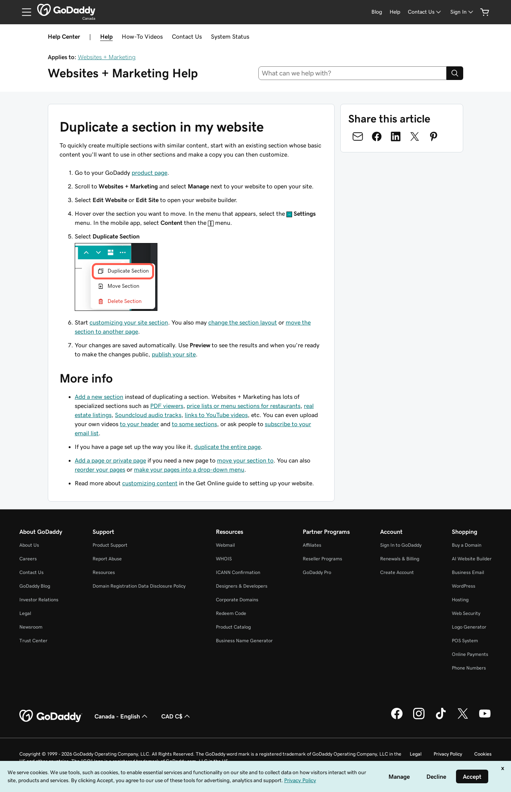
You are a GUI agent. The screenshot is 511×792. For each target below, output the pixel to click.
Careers (28, 558)
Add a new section (99, 397)
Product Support (110, 545)
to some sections (194, 424)
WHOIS (224, 558)
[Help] (395, 12)
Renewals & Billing (399, 558)
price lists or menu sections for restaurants (243, 406)
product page (149, 172)
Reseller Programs (322, 558)
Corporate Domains (237, 599)
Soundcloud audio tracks (148, 415)
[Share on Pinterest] (433, 136)
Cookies (483, 753)
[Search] (455, 73)
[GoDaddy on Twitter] (463, 718)
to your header (139, 424)
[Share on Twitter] (414, 136)
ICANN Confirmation (238, 572)
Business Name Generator (244, 640)
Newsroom (30, 626)
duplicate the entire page (227, 447)
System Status (230, 36)
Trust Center (33, 640)
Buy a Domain (466, 545)
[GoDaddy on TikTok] (441, 718)
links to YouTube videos (216, 415)
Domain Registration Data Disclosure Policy (139, 585)
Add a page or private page (110, 460)
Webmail (225, 545)
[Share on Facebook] (376, 136)
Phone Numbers (469, 667)
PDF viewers (166, 406)
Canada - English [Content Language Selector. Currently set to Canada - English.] (121, 716)
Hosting (460, 599)
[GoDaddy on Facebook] (397, 718)
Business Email (468, 572)
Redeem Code (231, 613)
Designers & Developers (241, 585)
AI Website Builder (472, 558)
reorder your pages (100, 469)
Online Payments (470, 654)
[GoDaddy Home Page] (50, 716)
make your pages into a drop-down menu (189, 469)
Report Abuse (107, 558)
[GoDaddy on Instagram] (419, 718)
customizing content (150, 483)
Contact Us (187, 36)
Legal (25, 613)
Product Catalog (233, 626)
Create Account (397, 572)
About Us (29, 545)
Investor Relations (38, 599)
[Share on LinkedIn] (395, 136)
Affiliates (312, 545)
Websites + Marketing (107, 57)
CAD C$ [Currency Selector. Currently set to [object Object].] (176, 716)
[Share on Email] (357, 136)
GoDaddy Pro (317, 572)
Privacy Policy (448, 753)
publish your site (174, 354)
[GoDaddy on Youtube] (485, 718)
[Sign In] (462, 12)
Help (106, 36)
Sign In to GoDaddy (400, 545)
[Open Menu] (23, 12)
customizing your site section (129, 322)
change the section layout (242, 322)
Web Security (466, 613)
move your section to (245, 460)
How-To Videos (142, 36)
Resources (104, 572)
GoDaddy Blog (34, 585)
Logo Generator (469, 626)
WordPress (463, 585)
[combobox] (352, 73)
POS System (465, 640)
